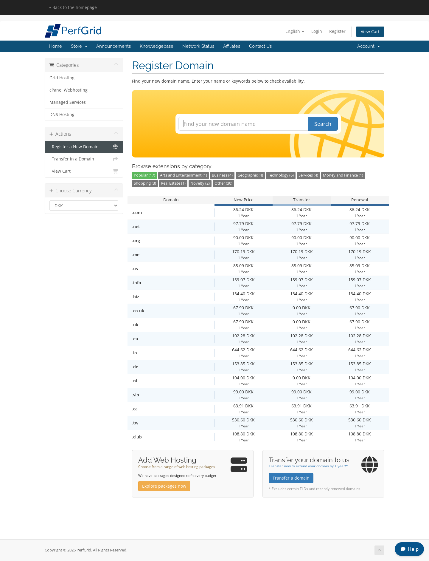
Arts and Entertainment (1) (183, 175)
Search (322, 123)
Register (337, 31)
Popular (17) (144, 175)
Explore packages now (164, 486)
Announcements (113, 46)
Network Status (198, 46)
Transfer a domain (291, 478)
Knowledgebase (156, 46)
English (294, 31)
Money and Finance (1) (343, 175)
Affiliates (231, 46)
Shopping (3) (145, 183)
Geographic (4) (250, 175)
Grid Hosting (61, 78)
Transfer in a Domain (83, 159)
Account (368, 46)
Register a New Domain (83, 146)
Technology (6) (281, 175)
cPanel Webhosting (68, 90)
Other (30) (223, 183)
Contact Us (260, 46)
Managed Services (67, 102)
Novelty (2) (200, 183)
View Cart (370, 31)
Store (79, 46)
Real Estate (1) (173, 183)
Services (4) (308, 175)
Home (55, 46)
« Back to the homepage (73, 7)
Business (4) (222, 175)
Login (316, 31)
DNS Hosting (61, 114)
